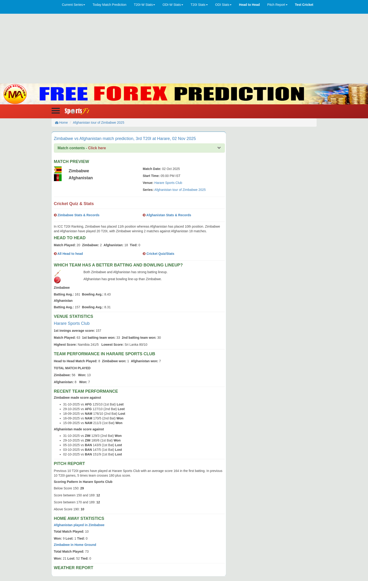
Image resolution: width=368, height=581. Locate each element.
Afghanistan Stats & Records (168, 215)
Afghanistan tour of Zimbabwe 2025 (98, 122)
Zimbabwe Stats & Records (78, 215)
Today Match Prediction (109, 5)
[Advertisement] (184, 48)
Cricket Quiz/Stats (160, 254)
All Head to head (70, 254)
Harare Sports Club (168, 183)
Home (61, 122)
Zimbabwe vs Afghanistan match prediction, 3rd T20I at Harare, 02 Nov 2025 (125, 138)
